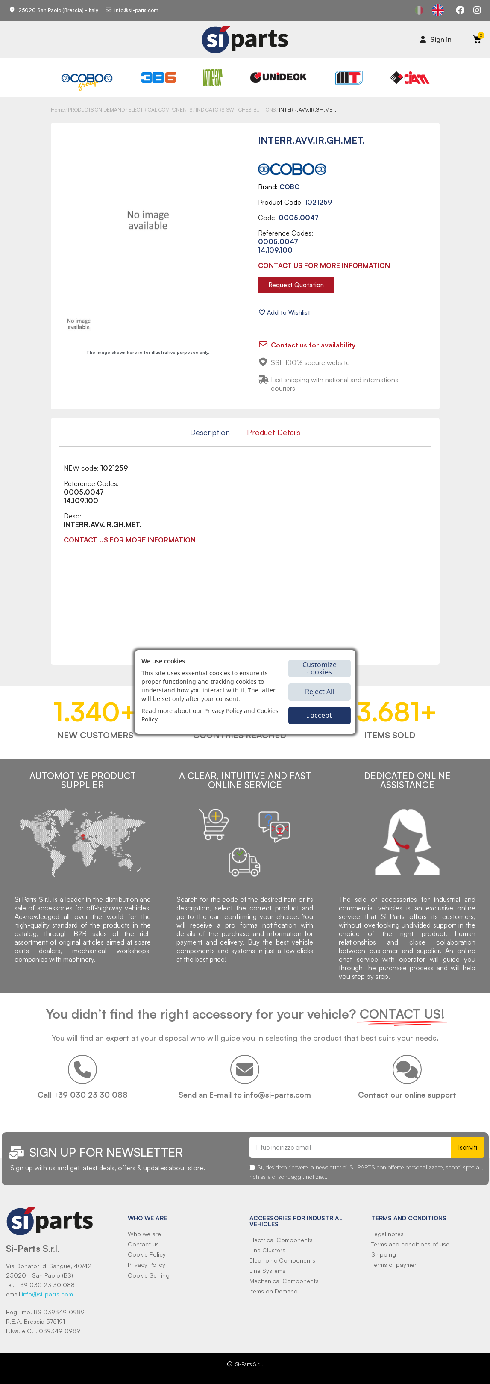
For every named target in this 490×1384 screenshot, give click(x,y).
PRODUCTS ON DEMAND (96, 109)
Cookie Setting (149, 1275)
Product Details (273, 432)
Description (210, 432)
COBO (289, 187)
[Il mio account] (435, 39)
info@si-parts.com (47, 1294)
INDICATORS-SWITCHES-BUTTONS (236, 109)
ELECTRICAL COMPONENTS (160, 109)
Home (58, 109)
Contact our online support (407, 1094)
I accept (319, 715)
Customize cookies (319, 668)
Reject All (319, 691)
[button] (296, 285)
